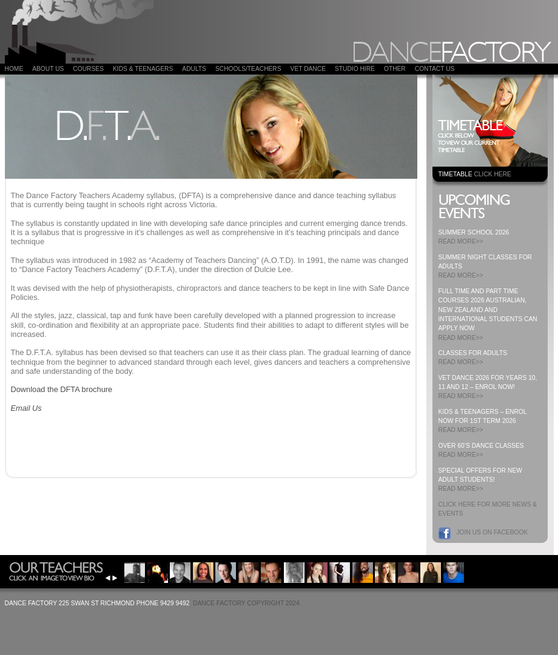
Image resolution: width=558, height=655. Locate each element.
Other (395, 68)
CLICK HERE (492, 174)
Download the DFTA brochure (62, 389)
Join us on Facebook (492, 532)
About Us (48, 68)
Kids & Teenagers (143, 68)
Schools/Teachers (248, 68)
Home (14, 68)
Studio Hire (355, 68)
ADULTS (194, 68)
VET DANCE (308, 68)
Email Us (26, 408)
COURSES (88, 68)
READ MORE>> (461, 241)
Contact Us (435, 68)
